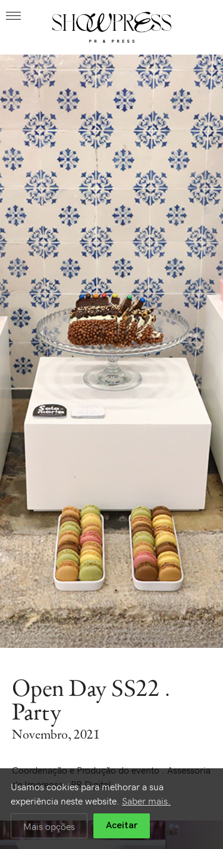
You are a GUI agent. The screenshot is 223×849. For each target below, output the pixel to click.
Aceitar (121, 825)
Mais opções (49, 825)
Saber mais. (146, 800)
